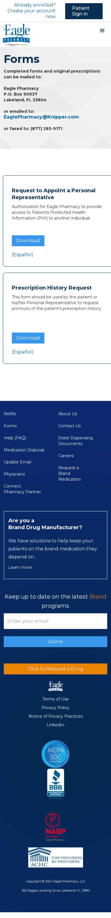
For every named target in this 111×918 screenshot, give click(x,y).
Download (28, 240)
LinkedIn (55, 724)
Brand (97, 596)
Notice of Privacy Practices (56, 716)
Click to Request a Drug (55, 668)
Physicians (14, 474)
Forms (10, 425)
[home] (15, 34)
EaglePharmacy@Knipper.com (41, 117)
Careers (66, 455)
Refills (10, 413)
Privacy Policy (55, 707)
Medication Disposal (24, 450)
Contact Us (69, 425)
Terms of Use (55, 699)
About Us (67, 413)
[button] (102, 30)
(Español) (22, 254)
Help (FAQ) (15, 437)
